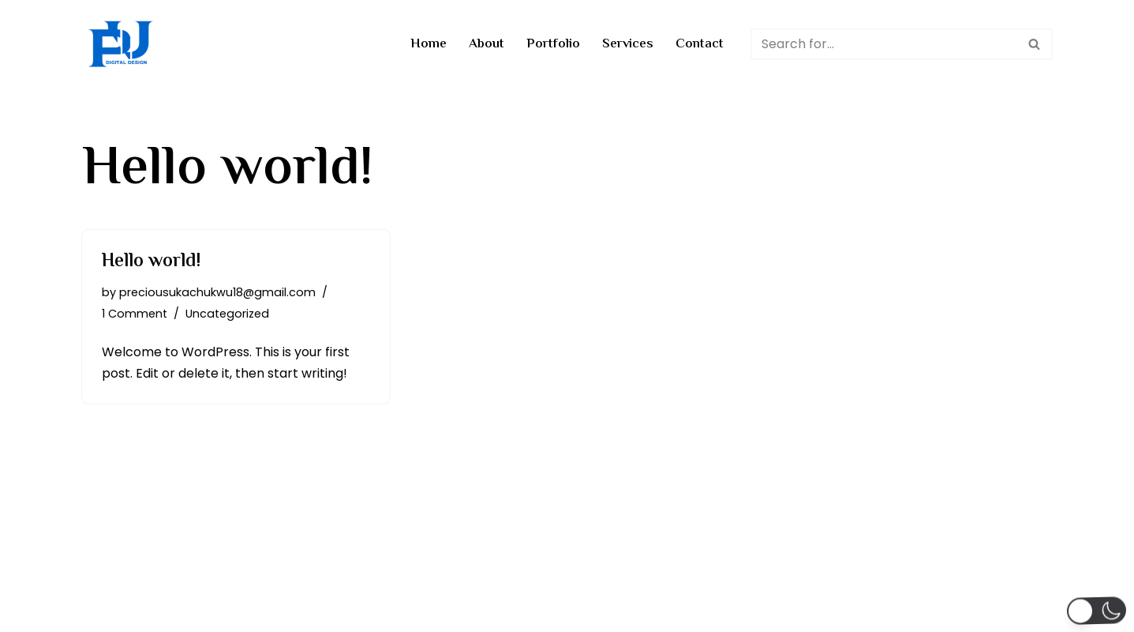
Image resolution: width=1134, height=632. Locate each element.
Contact (700, 44)
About (486, 44)
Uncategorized (227, 314)
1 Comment (134, 314)
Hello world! (151, 261)
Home (428, 44)
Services (627, 44)
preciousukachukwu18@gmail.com (217, 292)
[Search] (883, 44)
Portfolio (553, 44)
